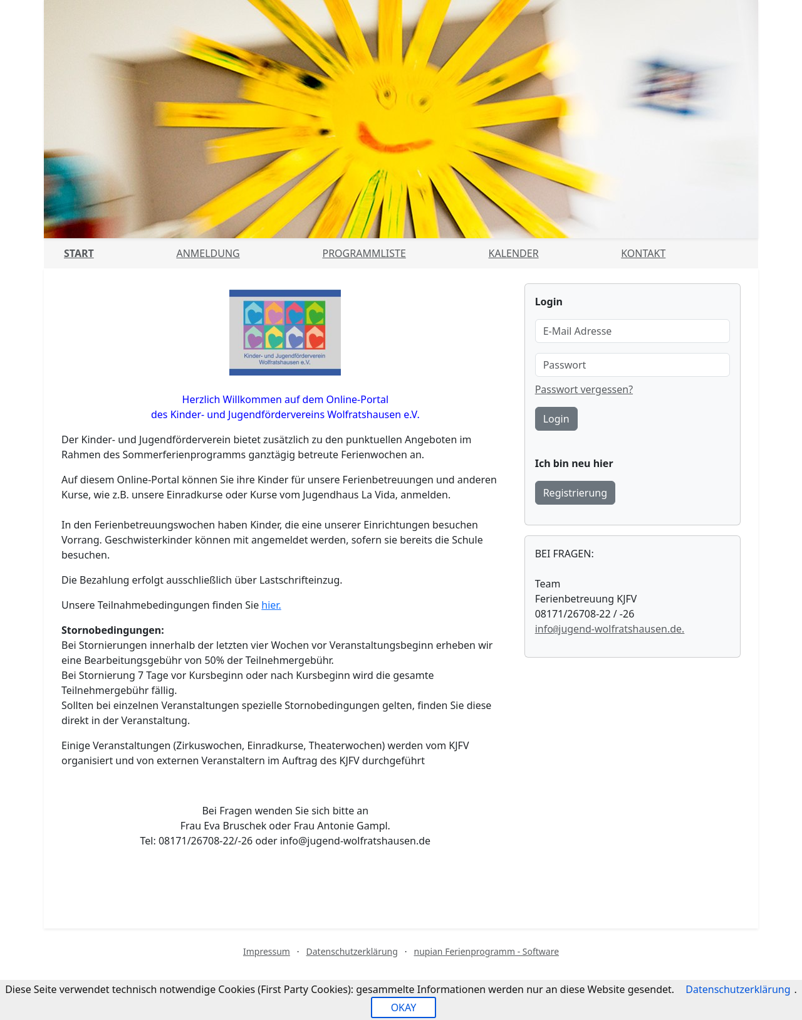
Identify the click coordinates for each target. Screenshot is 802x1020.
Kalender (514, 253)
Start (79, 253)
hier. (271, 605)
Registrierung (575, 493)
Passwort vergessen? (584, 389)
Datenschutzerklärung (352, 951)
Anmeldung (207, 253)
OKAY (404, 1007)
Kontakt (643, 253)
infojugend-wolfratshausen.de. (610, 629)
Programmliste (363, 253)
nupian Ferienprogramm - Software (486, 951)
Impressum (266, 951)
